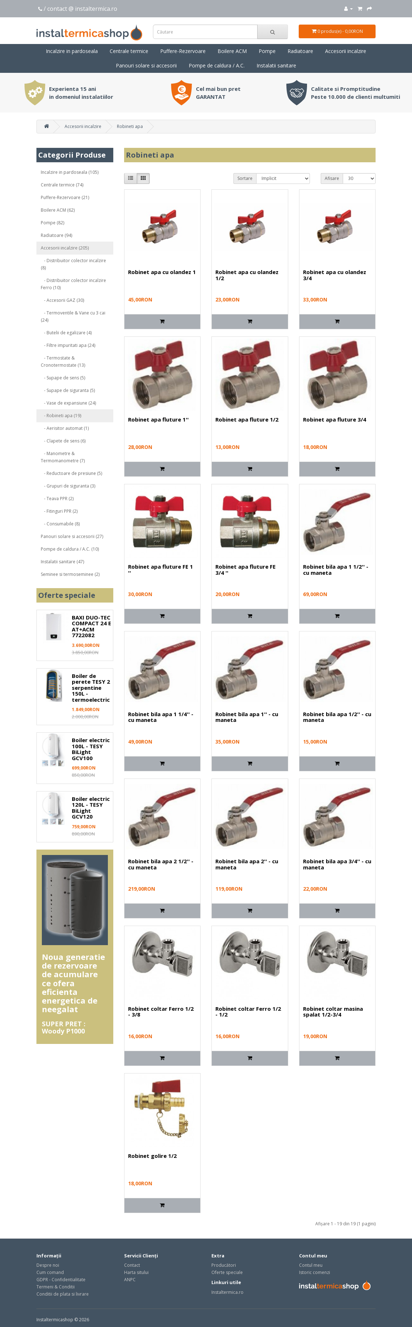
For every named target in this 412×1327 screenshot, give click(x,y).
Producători (223, 1265)
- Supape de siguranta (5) (68, 390)
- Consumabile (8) (60, 524)
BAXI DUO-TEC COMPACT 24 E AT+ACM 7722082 (91, 626)
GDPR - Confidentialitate (61, 1280)
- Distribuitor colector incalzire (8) (73, 264)
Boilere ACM (232, 51)
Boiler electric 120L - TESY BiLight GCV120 (91, 807)
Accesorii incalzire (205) (65, 248)
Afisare (332, 178)
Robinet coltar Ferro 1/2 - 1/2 (248, 1011)
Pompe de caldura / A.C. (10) (70, 549)
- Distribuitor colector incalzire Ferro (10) (73, 284)
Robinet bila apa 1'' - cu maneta (246, 717)
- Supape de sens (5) (63, 378)
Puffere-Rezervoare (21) (65, 197)
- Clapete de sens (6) (63, 441)
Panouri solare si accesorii (146, 65)
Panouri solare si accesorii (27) (72, 536)
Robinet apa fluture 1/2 (247, 419)
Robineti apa (130, 126)
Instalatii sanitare (276, 65)
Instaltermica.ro (227, 1292)
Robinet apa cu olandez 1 (162, 271)
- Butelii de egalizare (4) (66, 333)
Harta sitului (136, 1272)
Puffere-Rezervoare (183, 51)
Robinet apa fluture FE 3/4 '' (245, 569)
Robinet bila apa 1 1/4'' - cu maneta (160, 717)
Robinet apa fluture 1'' (158, 419)
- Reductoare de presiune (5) (71, 473)
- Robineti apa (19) (61, 416)
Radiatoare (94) (56, 235)
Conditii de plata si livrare (62, 1294)
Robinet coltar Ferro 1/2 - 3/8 (161, 1011)
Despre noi (47, 1265)
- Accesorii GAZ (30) (62, 300)
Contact (132, 1265)
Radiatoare (300, 51)
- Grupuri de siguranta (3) (68, 486)
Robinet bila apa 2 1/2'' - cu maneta (160, 864)
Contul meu (311, 1265)
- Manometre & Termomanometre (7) (63, 457)
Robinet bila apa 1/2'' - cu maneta (337, 717)
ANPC (130, 1280)
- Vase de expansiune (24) (68, 403)
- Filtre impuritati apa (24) (68, 345)
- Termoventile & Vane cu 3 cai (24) (73, 316)
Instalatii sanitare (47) (62, 562)
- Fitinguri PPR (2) (59, 511)
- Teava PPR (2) (57, 498)
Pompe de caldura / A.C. (217, 65)
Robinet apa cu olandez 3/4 (334, 275)
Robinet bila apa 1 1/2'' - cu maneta (335, 569)
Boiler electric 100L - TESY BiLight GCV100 (91, 749)
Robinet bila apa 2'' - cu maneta (246, 864)
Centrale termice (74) (62, 185)
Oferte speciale (227, 1272)
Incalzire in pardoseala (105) (69, 172)
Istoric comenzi (314, 1272)
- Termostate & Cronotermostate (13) (63, 361)
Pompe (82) (52, 223)
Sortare (245, 178)
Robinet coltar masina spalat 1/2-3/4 (333, 1011)
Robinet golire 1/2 (152, 1155)
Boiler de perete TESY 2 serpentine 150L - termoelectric (91, 687)
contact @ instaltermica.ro (82, 9)
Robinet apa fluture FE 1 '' (160, 569)
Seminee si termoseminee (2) (70, 574)
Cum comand (50, 1272)
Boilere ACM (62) (58, 210)
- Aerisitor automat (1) (65, 428)
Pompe (267, 51)
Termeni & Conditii (55, 1287)
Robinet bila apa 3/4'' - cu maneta (337, 864)
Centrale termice (129, 51)
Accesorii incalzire (345, 51)
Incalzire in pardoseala (72, 51)
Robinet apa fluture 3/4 (334, 419)
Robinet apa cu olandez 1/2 (247, 275)
